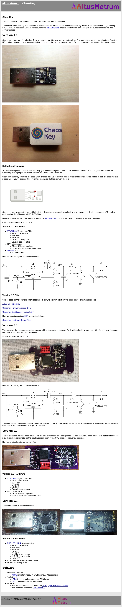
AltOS (14, 575)
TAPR (44, 586)
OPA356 (10, 251)
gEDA (25, 316)
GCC (14, 582)
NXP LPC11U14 (14, 544)
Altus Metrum (10, 3)
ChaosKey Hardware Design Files (16, 320)
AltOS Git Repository (11, 304)
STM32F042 (12, 232)
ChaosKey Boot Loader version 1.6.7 (18, 312)
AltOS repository (51, 218)
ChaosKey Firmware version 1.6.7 (16, 308)
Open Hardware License (58, 586)
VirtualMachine (53, 28)
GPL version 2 (39, 588)
